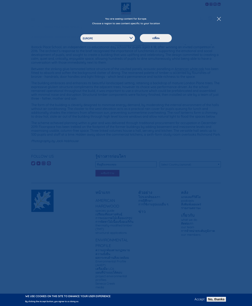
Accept (199, 299)
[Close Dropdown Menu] (219, 19)
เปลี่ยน (155, 38)
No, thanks (216, 300)
